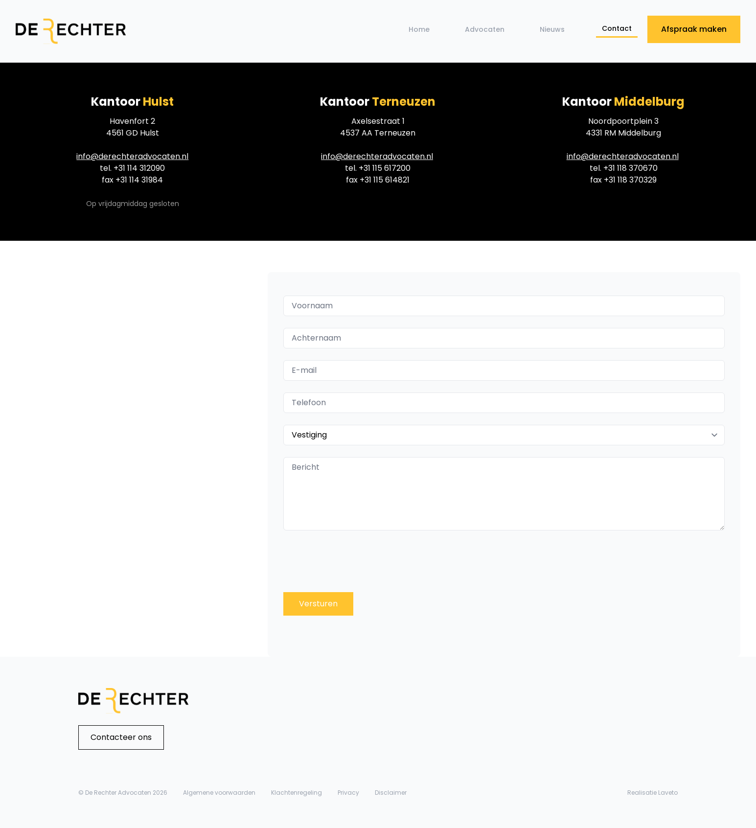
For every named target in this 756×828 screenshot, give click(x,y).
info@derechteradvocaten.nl (132, 156)
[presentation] (365, 561)
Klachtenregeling (296, 792)
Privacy (348, 792)
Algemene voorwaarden (219, 792)
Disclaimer (391, 792)
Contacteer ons (121, 737)
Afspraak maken (694, 29)
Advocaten (484, 29)
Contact (617, 28)
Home (419, 29)
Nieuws (552, 29)
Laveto (668, 792)
